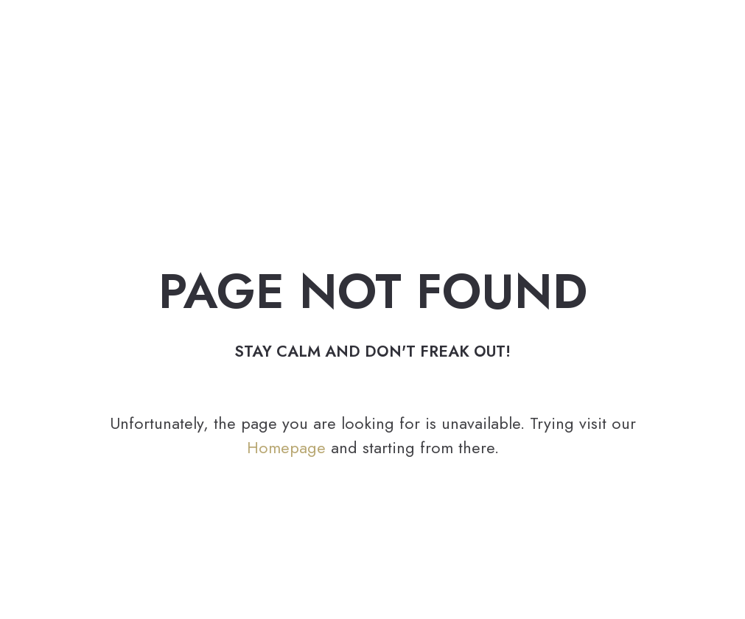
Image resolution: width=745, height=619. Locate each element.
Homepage (286, 447)
